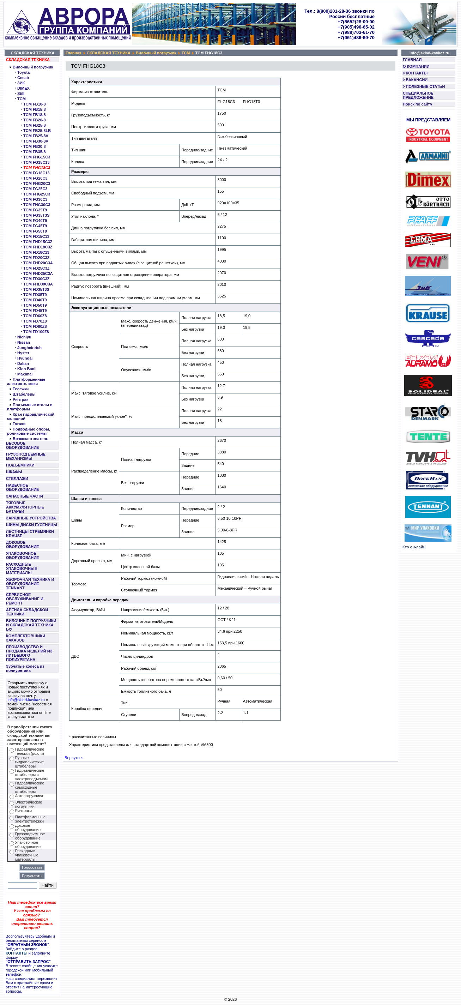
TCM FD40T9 (35, 300)
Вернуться (74, 758)
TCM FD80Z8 (35, 326)
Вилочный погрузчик (33, 67)
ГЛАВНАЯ (412, 60)
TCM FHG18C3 (36, 168)
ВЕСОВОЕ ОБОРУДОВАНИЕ (22, 445)
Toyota (23, 72)
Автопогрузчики (29, 796)
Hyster (23, 353)
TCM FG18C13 (36, 173)
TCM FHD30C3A (38, 284)
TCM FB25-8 (34, 125)
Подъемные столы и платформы (30, 407)
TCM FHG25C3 (36, 194)
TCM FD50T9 (35, 305)
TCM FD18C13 (36, 252)
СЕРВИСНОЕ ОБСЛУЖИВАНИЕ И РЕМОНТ (24, 598)
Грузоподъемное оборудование (30, 836)
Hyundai (24, 358)
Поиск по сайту (417, 104)
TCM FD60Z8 (35, 316)
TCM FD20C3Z (36, 257)
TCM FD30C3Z (36, 279)
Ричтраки (23, 810)
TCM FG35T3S (36, 215)
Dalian (23, 363)
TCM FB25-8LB (37, 130)
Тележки (21, 389)
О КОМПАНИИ (416, 66)
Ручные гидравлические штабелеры (29, 762)
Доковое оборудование (28, 827)
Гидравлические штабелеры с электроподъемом (31, 774)
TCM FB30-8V (35, 141)
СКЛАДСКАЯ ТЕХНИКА (28, 60)
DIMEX (23, 88)
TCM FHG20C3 (36, 183)
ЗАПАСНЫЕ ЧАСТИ (24, 496)
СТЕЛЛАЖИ (17, 478)
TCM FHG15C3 (36, 157)
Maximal (24, 374)
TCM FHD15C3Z (38, 242)
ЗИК (21, 83)
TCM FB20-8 (34, 120)
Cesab (23, 78)
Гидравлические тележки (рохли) (29, 751)
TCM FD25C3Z (36, 268)
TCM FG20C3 (35, 178)
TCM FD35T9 (35, 295)
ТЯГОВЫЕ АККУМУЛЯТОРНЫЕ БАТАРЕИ (25, 507)
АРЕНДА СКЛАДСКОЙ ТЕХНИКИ (27, 612)
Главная (73, 53)
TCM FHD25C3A (38, 273)
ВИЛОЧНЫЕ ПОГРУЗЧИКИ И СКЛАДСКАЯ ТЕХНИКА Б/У (31, 625)
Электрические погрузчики (28, 804)
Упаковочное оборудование (28, 844)
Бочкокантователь (30, 439)
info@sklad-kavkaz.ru (26, 700)
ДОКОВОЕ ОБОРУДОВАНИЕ (22, 544)
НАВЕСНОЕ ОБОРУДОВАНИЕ (22, 487)
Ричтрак (20, 399)
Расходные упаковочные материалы (26, 855)
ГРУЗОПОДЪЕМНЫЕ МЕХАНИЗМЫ (26, 456)
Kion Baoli (26, 369)
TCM (21, 99)
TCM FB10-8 (34, 104)
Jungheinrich (29, 347)
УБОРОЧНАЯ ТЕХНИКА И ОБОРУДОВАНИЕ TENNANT (30, 583)
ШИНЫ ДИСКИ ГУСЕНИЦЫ (31, 525)
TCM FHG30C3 (36, 205)
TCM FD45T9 (35, 310)
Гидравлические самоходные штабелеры (29, 787)
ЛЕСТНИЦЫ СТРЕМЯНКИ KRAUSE (30, 533)
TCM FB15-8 (34, 109)
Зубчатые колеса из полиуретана (25, 668)
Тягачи (19, 424)
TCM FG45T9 (35, 226)
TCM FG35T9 (35, 210)
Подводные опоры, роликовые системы (28, 431)
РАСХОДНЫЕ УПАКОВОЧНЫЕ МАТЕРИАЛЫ (21, 568)
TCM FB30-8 (34, 146)
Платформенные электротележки (26, 381)
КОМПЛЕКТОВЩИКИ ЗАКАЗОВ (25, 638)
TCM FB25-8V (35, 136)
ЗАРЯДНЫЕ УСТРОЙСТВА (31, 518)
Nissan (23, 342)
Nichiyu (24, 337)
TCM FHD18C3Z (38, 247)
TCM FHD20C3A (38, 263)
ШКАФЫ (14, 472)
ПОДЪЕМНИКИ (20, 465)
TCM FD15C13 (36, 236)
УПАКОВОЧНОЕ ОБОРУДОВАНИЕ (22, 555)
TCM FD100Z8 (36, 332)
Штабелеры (24, 394)
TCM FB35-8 (34, 152)
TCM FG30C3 (35, 199)
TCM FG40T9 (35, 220)
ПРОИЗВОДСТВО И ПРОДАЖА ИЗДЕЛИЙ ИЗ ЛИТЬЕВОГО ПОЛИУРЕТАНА (29, 653)
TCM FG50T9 (35, 231)
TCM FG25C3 (35, 189)
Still (20, 93)
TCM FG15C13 (36, 162)
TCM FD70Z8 (35, 321)
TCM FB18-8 (34, 115)
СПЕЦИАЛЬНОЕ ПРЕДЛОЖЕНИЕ (418, 95)
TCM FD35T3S (36, 289)
